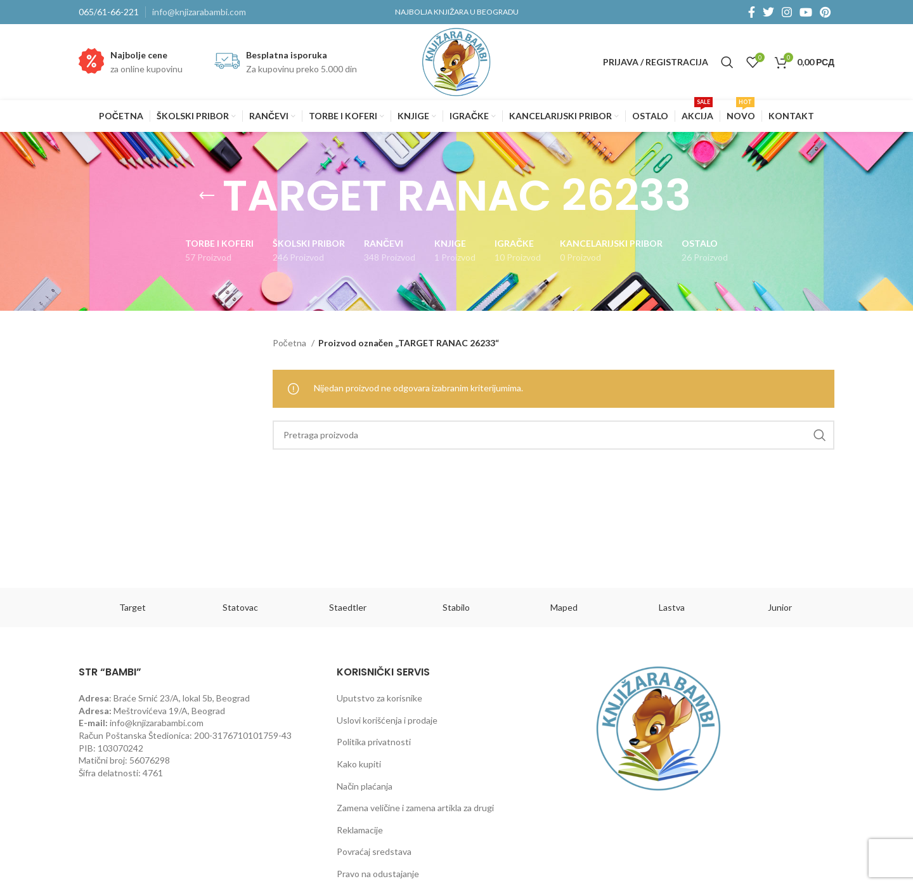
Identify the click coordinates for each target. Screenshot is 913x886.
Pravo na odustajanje (378, 873)
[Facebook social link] (751, 12)
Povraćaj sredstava (374, 851)
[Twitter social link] (768, 12)
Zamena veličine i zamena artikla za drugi (415, 807)
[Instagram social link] (787, 12)
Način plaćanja (364, 786)
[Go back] (207, 196)
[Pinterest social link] (825, 12)
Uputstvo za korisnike (379, 698)
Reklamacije (360, 829)
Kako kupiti (359, 764)
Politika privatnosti (374, 741)
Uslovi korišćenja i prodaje (387, 720)
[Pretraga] (727, 62)
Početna (290, 342)
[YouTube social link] (806, 12)
